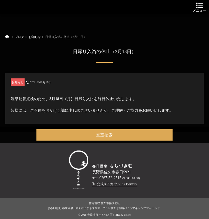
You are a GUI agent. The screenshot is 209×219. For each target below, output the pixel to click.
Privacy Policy (123, 214)
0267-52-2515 (110, 178)
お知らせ (35, 37)
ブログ (19, 37)
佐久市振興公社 (110, 203)
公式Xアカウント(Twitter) (114, 184)
